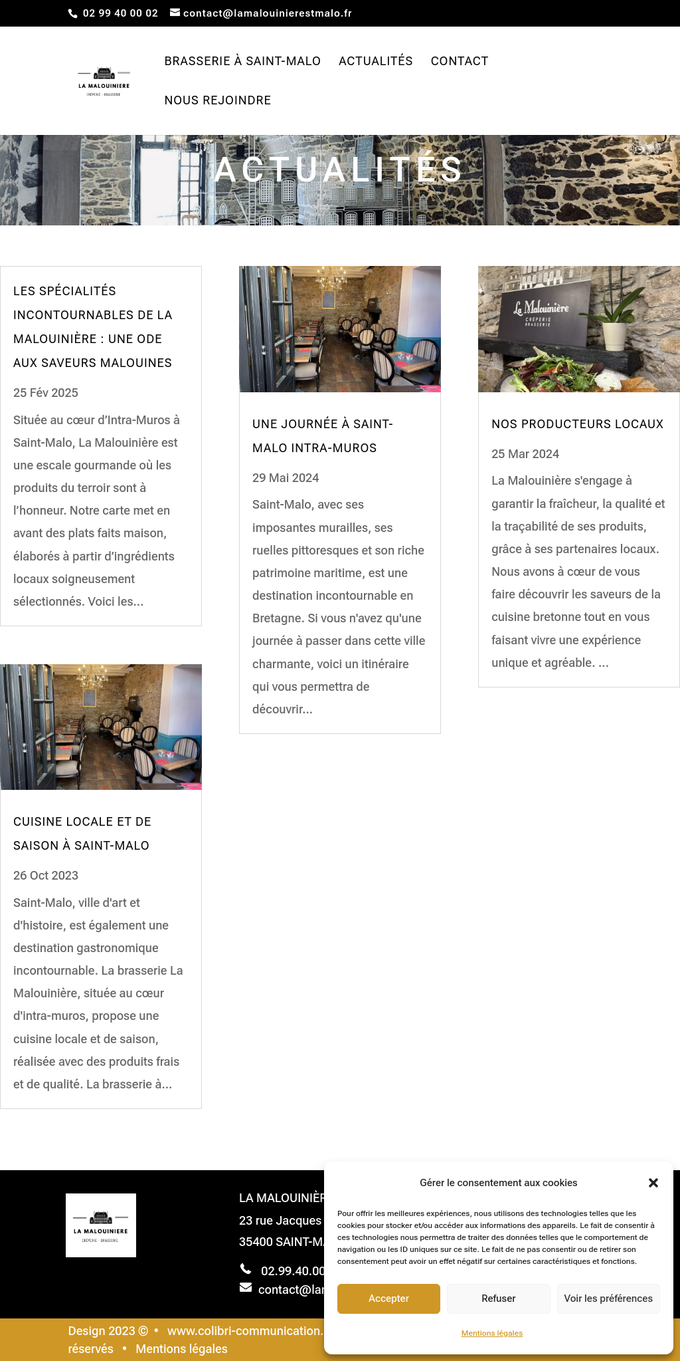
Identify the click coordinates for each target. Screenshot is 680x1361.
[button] (653, 1182)
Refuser (498, 1298)
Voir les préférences (608, 1298)
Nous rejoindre (217, 101)
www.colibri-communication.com (257, 1331)
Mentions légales (492, 1333)
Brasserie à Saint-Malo (242, 62)
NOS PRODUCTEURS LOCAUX (577, 424)
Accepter (389, 1298)
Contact (460, 62)
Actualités (376, 62)
